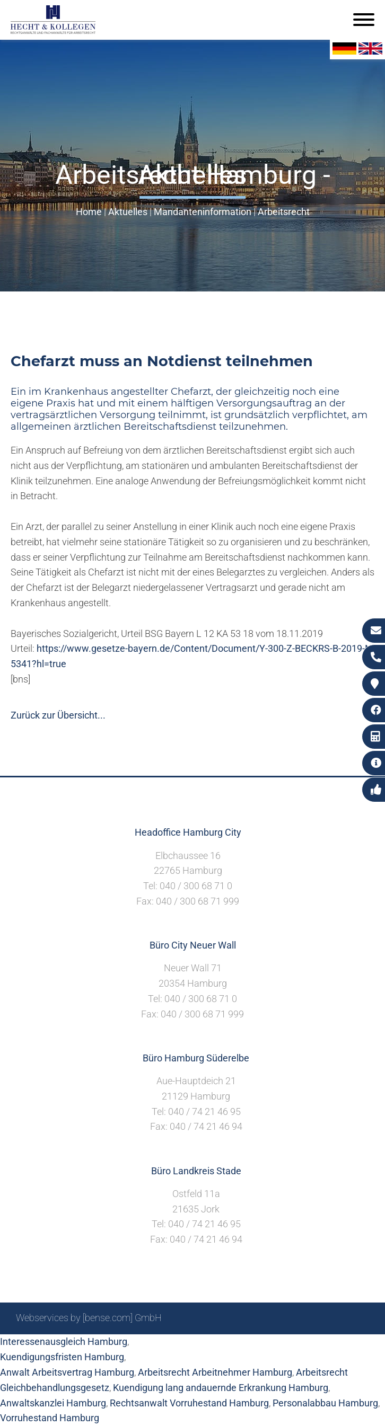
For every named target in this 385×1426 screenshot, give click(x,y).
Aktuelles (127, 211)
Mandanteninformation (202, 211)
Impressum (246, 1346)
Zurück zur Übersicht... (58, 715)
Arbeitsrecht (284, 211)
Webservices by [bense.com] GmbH (89, 1317)
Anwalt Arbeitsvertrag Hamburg (67, 1372)
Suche (203, 1346)
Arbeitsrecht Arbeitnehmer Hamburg (215, 1372)
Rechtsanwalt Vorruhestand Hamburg (189, 1403)
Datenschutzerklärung (323, 1346)
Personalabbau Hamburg (325, 1403)
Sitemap (166, 1346)
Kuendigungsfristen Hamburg (62, 1356)
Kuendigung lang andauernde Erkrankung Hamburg (220, 1387)
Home (89, 211)
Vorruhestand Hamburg (49, 1417)
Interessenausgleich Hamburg (63, 1341)
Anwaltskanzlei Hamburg (53, 1403)
